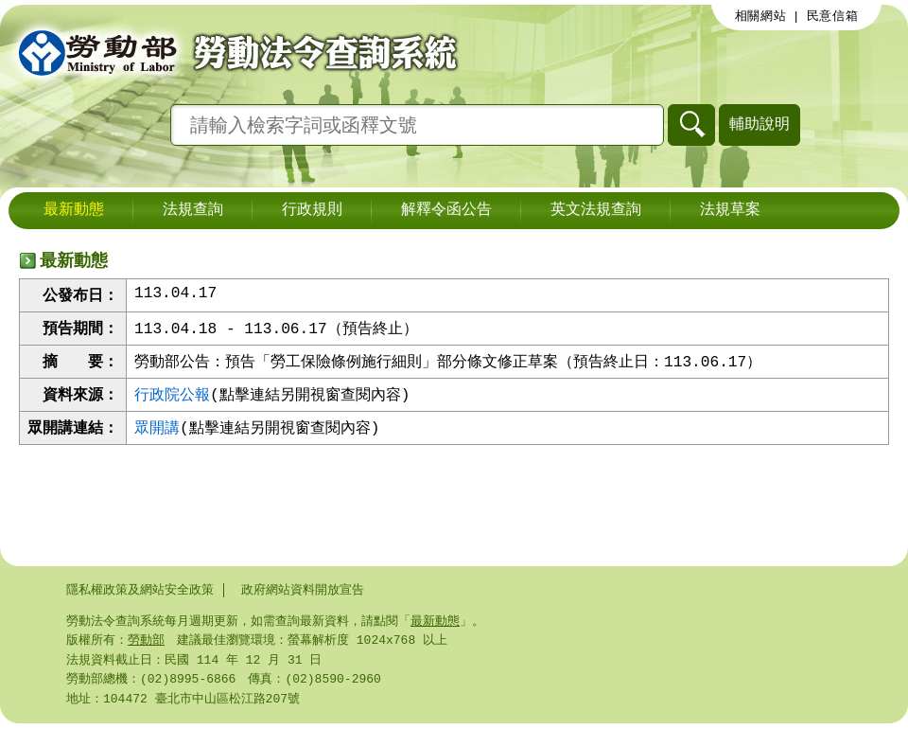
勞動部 (146, 641)
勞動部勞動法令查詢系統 (231, 52)
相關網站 (761, 16)
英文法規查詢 (595, 210)
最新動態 (74, 210)
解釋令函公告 (446, 210)
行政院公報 (172, 397)
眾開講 (157, 431)
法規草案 (730, 210)
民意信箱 (833, 16)
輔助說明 (759, 124)
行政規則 (312, 210)
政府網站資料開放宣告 (302, 589)
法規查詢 (193, 210)
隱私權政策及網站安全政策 (140, 589)
